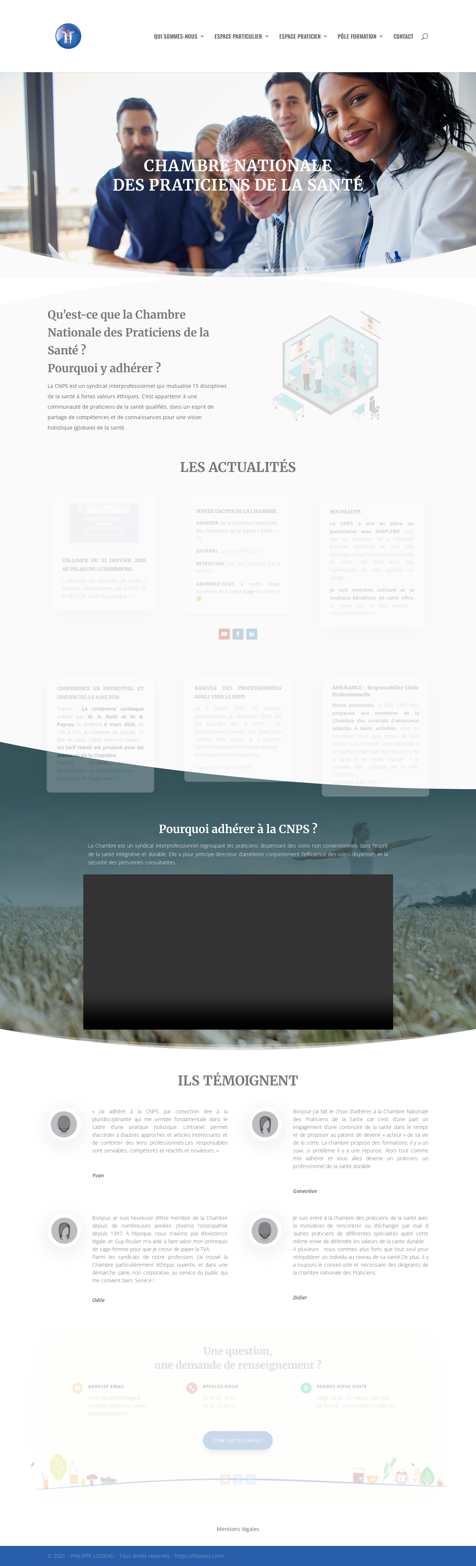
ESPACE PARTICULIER (238, 37)
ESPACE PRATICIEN (300, 37)
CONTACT (403, 37)
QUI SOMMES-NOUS (175, 37)
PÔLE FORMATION (357, 37)
